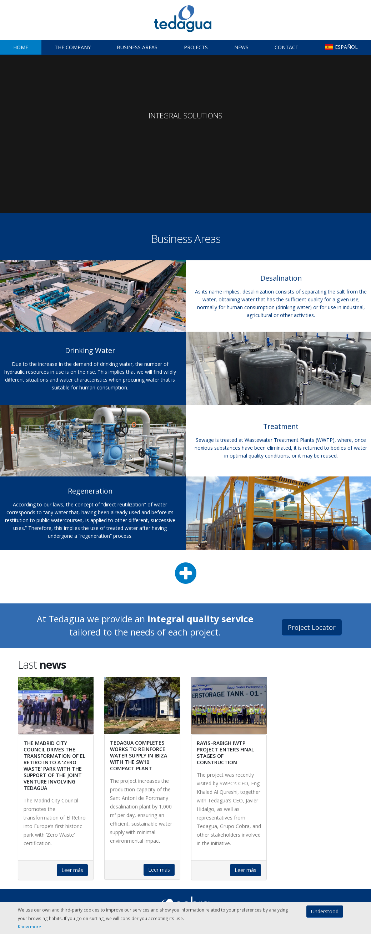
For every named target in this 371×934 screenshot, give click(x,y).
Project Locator (312, 627)
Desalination (281, 278)
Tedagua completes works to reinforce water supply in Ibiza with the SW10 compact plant (138, 755)
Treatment (281, 426)
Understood (325, 911)
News (241, 47)
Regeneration (90, 491)
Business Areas (137, 47)
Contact (287, 47)
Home (20, 47)
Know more (29, 926)
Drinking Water (90, 350)
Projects (196, 47)
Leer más (72, 870)
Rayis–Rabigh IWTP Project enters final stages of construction (225, 753)
